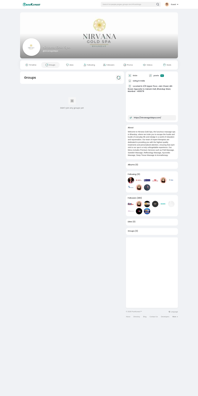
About (128, 316)
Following (132, 174)
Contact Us (154, 316)
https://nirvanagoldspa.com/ (147, 117)
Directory (136, 316)
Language (173, 312)
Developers (165, 316)
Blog (144, 316)
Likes (130, 222)
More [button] (175, 317)
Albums (131, 165)
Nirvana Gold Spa (56, 47)
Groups (131, 231)
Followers (132, 198)
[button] (131, 4)
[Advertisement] (152, 255)
